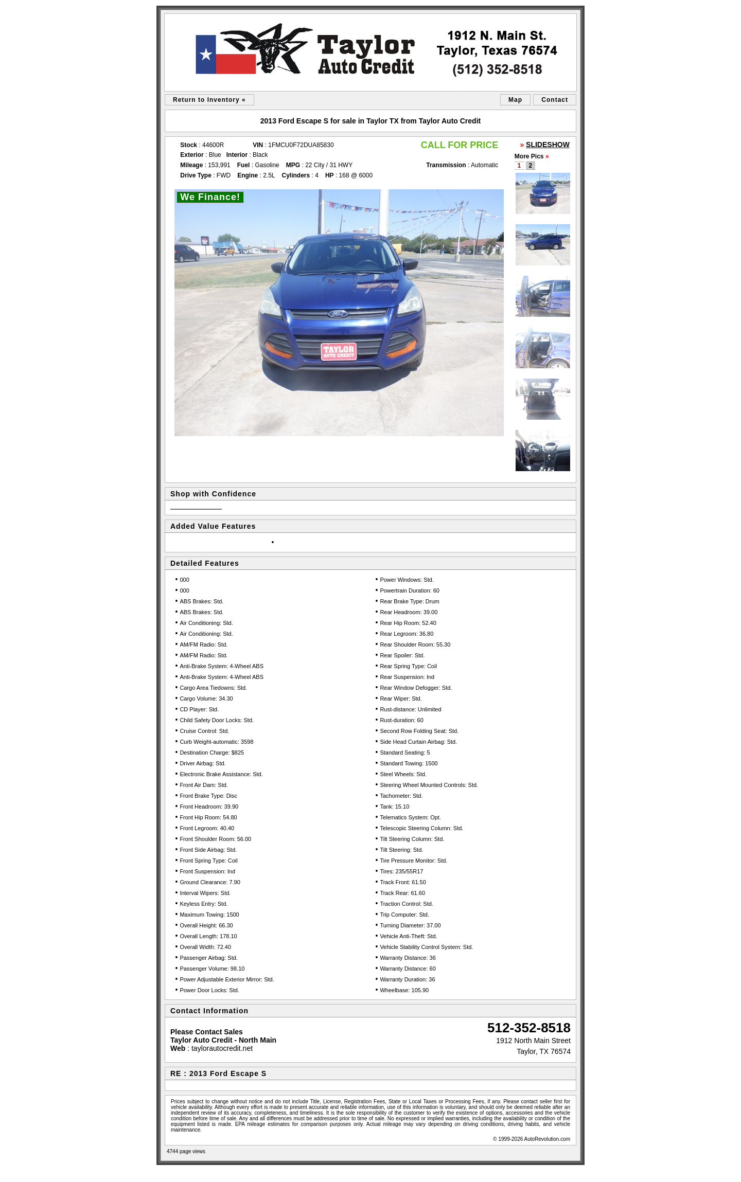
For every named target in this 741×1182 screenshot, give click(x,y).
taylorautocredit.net (222, 1048)
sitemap (169, 1171)
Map (515, 99)
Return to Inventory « (209, 99)
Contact (554, 99)
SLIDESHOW (548, 144)
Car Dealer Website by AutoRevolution (541, 1171)
